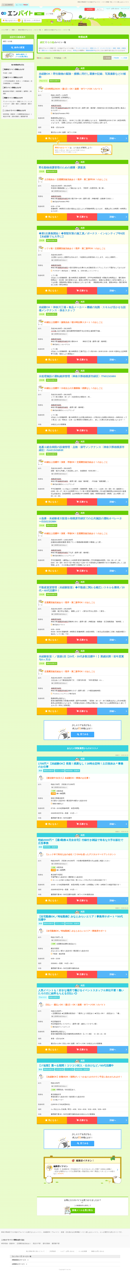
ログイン (99, 9)
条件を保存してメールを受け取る (21, 56)
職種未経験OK (90, 50)
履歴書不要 (24, 116)
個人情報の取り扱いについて (35, 1251)
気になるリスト (12, 20)
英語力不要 (6, 116)
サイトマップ (125, 8)
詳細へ (113, 138)
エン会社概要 (82, 1251)
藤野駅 (26, 91)
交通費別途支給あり (23, 114)
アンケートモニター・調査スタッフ (14, 101)
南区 (10, 73)
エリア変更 (49, 14)
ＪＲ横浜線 (25, 81)
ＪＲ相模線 (15, 83)
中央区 (5, 73)
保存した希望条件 (33, 20)
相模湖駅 (19, 91)
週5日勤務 (15, 116)
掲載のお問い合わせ (97, 1251)
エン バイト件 (22, 5)
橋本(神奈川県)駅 (8, 91)
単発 (74, 50)
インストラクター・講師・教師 (110, 48)
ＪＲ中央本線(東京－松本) (11, 81)
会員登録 (90, 9)
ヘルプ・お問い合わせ (112, 8)
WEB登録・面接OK (9, 114)
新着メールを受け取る (82, 1210)
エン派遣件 (7, 5)
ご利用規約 (52, 1251)
